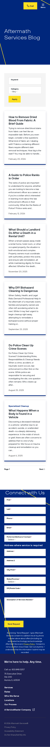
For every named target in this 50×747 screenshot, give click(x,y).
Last (8, 509)
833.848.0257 (18, 669)
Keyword (14, 80)
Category (15, 89)
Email (9, 528)
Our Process (10, 704)
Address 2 (11, 560)
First (8, 500)
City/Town (11, 570)
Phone (9, 518)
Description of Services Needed (19, 600)
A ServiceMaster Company (19, 709)
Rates (7, 691)
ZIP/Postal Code (13, 588)
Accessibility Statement (14, 731)
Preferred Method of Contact (19, 537)
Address (10, 551)
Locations (9, 700)
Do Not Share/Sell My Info (15, 735)
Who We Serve (11, 696)
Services (8, 687)
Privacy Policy (10, 727)
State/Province (13, 579)
